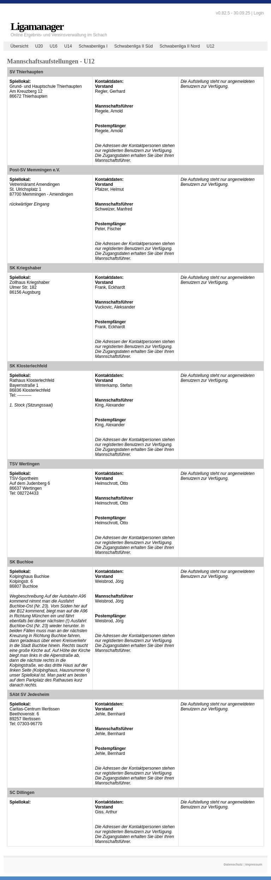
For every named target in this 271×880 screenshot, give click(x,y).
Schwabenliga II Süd (133, 46)
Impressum (253, 864)
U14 (68, 46)
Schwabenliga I (93, 46)
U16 (54, 46)
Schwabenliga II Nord (179, 46)
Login (259, 13)
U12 (211, 46)
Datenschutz (233, 864)
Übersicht (20, 46)
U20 (39, 46)
